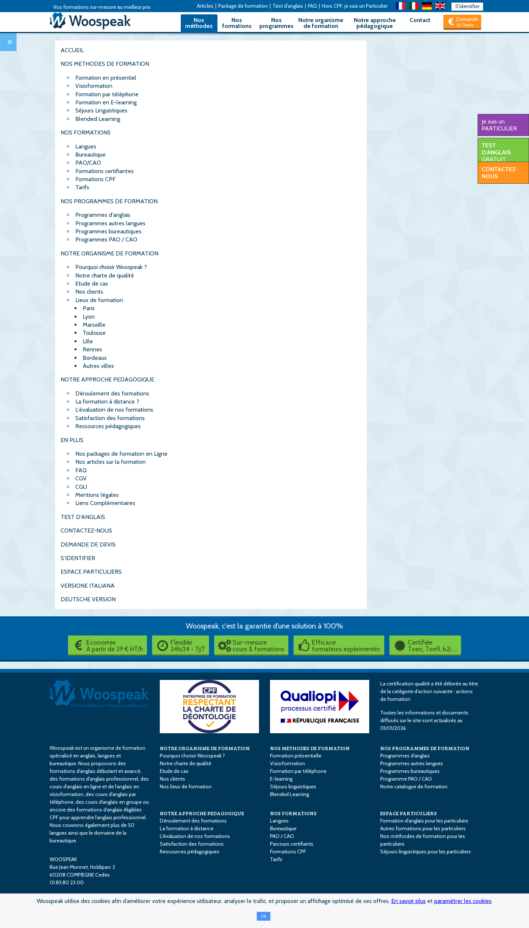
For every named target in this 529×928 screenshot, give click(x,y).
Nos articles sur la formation (110, 461)
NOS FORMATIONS (86, 132)
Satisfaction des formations (110, 418)
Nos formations (237, 23)
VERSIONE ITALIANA (88, 585)
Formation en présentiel (105, 77)
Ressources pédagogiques (108, 426)
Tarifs (82, 187)
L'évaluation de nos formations (114, 409)
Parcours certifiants (291, 844)
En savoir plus (408, 900)
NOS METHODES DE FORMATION (105, 63)
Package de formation (243, 6)
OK (263, 916)
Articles (205, 6)
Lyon (89, 316)
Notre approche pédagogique (375, 23)
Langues (85, 146)
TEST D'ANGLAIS (83, 516)
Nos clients (89, 291)
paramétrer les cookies (463, 900)
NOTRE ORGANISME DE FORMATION (109, 253)
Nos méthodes (199, 23)
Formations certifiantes (104, 171)
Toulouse (94, 332)
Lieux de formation (99, 300)
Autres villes (98, 365)
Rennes (92, 349)
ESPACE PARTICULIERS (91, 571)
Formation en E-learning (106, 102)
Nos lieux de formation (186, 786)
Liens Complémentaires (105, 502)
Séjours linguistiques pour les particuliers (425, 851)
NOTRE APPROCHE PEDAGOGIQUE (107, 379)
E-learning (281, 778)
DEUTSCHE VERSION (88, 599)
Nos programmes (276, 23)
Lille (88, 341)
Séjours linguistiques (293, 786)
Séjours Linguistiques (101, 110)
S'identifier (467, 6)
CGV (81, 478)
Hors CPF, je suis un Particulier (355, 6)
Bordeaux (95, 357)
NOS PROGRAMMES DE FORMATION (109, 201)
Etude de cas (91, 283)
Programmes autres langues (110, 223)
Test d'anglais (288, 6)
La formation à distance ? (107, 401)
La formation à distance (186, 828)
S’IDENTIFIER (78, 558)
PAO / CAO (282, 836)
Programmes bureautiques (108, 231)
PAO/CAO (88, 162)
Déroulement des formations (112, 393)
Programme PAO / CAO (406, 778)
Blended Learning (97, 118)
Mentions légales (97, 494)
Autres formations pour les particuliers (423, 828)
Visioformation (93, 85)
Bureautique (90, 154)
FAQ (312, 6)
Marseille (94, 324)
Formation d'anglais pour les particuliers (424, 820)
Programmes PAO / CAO (106, 239)
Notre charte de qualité (104, 275)
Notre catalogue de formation (413, 786)
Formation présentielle (295, 755)
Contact (420, 20)
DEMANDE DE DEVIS (88, 544)
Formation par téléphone (106, 94)
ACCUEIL (72, 50)
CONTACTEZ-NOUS (86, 530)
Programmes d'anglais (102, 214)
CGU (81, 486)
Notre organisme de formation (320, 23)
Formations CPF (95, 179)
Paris (89, 308)
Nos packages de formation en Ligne (121, 453)
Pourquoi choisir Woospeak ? (111, 267)
